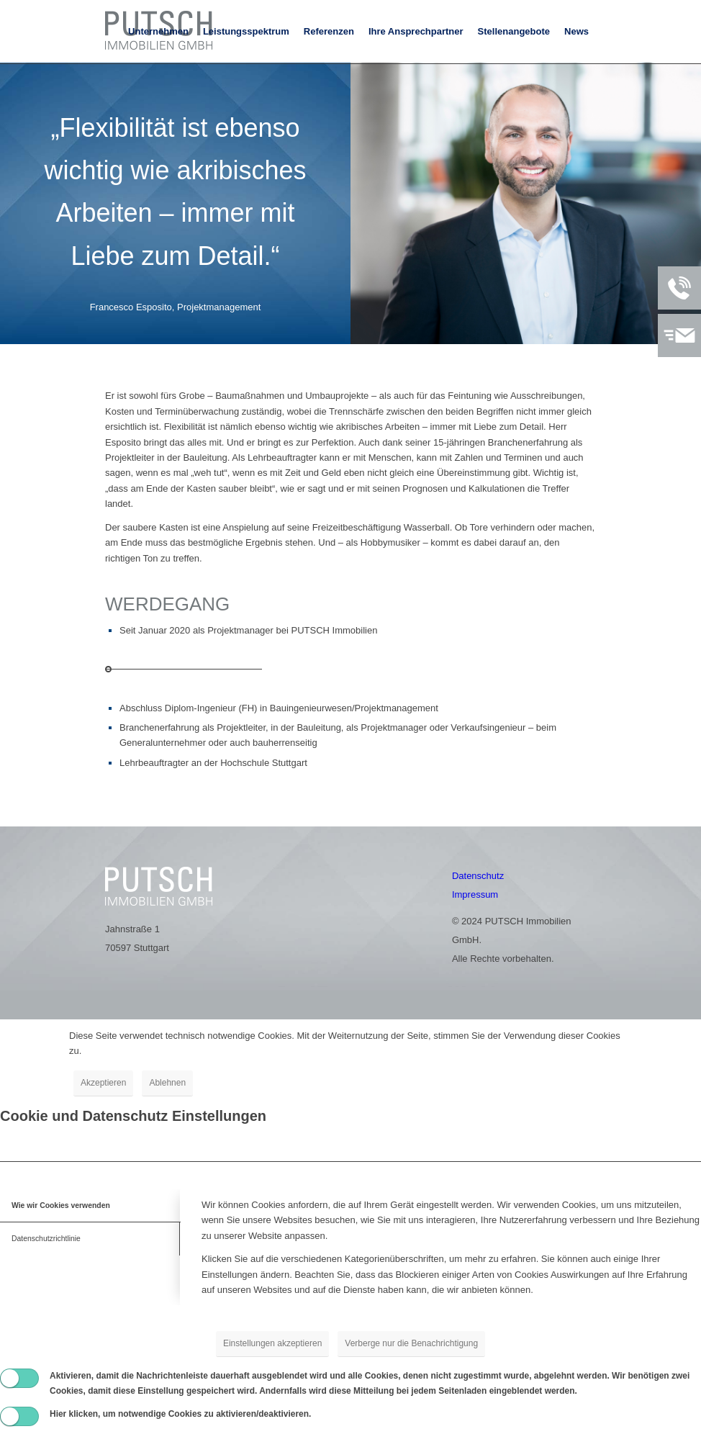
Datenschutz (478, 875)
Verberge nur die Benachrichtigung (411, 1343)
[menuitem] (158, 31)
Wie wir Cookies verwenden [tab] (61, 1205)
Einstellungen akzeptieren (272, 1343)
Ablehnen (167, 1083)
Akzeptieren (103, 1083)
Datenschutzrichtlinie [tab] (46, 1239)
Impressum (475, 894)
